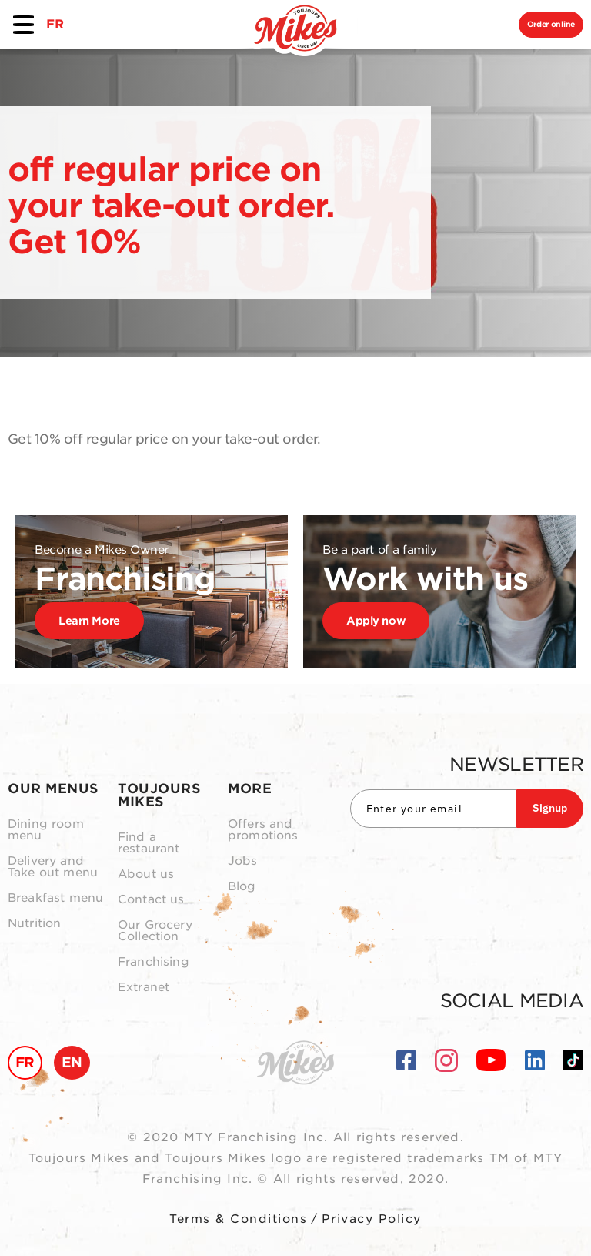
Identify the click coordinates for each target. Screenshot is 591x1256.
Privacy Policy (372, 1219)
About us (146, 874)
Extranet (143, 987)
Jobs (243, 861)
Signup (550, 808)
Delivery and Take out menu (53, 867)
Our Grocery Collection (155, 931)
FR (54, 24)
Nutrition (34, 923)
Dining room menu (46, 830)
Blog (242, 887)
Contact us (151, 900)
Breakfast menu (55, 898)
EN (72, 1062)
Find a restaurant (149, 843)
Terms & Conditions (238, 1219)
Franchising (153, 962)
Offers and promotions (263, 830)
